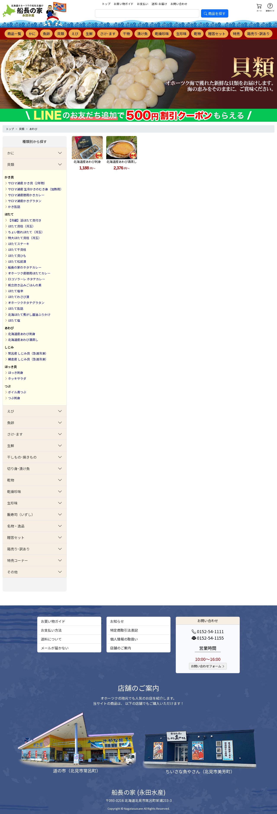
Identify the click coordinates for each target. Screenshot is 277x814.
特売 (236, 33)
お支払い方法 (51, 630)
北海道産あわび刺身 (21, 334)
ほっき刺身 (15, 372)
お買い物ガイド (124, 4)
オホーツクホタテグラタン (26, 302)
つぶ (8, 386)
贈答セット (216, 33)
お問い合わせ (179, 4)
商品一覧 (14, 33)
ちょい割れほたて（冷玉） (26, 232)
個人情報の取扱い (124, 639)
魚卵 (46, 33)
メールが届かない (55, 647)
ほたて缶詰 (15, 308)
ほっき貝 (11, 367)
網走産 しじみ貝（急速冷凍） (28, 359)
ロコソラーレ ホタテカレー (26, 279)
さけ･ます (108, 33)
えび (74, 33)
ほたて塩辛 (15, 291)
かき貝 (9, 177)
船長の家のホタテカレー (24, 267)
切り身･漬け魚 (18, 468)
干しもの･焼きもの (22, 457)
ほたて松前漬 (17, 261)
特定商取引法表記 (124, 630)
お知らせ (117, 621)
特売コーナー (17, 560)
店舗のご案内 (120, 647)
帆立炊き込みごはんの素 (24, 285)
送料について (51, 639)
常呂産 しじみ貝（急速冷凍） (28, 353)
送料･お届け (159, 4)
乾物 (197, 33)
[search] (147, 13)
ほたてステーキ (18, 244)
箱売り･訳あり (258, 33)
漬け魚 (142, 33)
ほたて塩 (14, 320)
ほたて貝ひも (17, 255)
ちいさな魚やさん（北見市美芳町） (200, 771)
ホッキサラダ (17, 378)
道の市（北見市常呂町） (77, 770)
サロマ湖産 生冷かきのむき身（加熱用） (35, 189)
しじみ (9, 347)
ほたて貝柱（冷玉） (21, 226)
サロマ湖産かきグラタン (24, 201)
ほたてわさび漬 (18, 297)
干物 (126, 33)
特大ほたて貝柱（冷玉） (24, 238)
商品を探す (214, 13)
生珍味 (181, 33)
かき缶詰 (14, 206)
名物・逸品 (15, 526)
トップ (106, 4)
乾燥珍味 (162, 33)
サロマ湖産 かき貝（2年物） (27, 183)
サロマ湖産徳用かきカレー (26, 195)
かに (32, 33)
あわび (33, 129)
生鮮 (89, 33)
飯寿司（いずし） (21, 514)
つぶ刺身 (14, 398)
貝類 (60, 33)
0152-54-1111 (208, 631)
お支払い (142, 4)
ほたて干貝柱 (17, 249)
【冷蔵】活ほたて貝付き (24, 220)
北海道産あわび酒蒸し (23, 339)
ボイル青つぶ (17, 392)
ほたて (9, 214)
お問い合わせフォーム (208, 666)
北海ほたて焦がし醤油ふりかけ (29, 314)
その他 (12, 571)
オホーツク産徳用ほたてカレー (29, 273)
